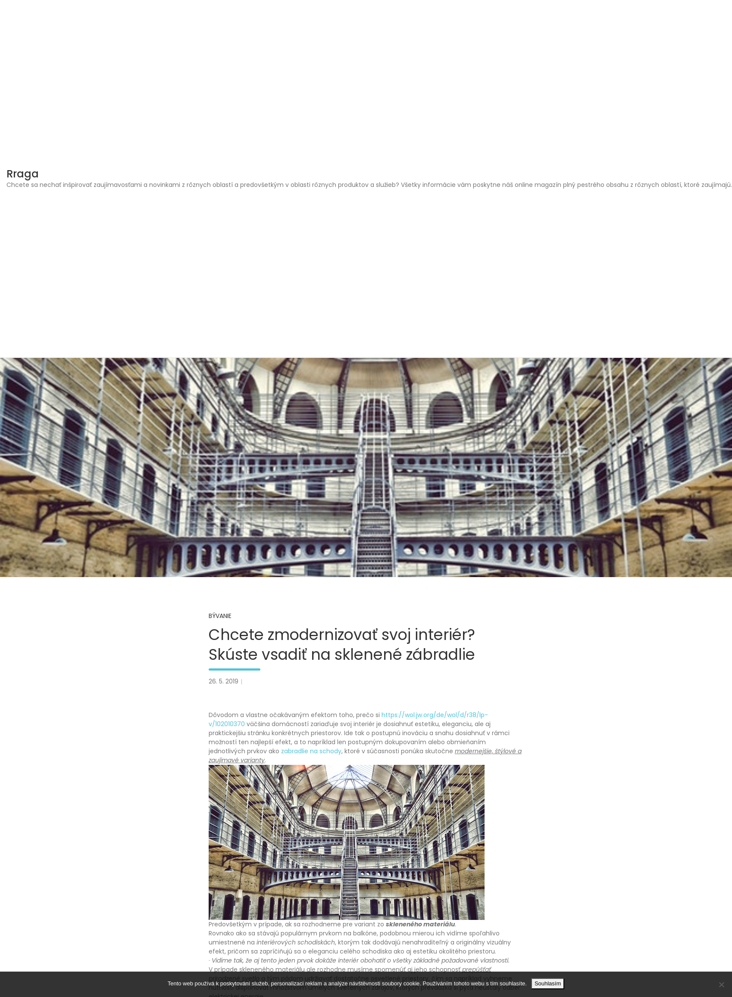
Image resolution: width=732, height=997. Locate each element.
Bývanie (220, 616)
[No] (721, 984)
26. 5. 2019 (223, 681)
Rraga (22, 174)
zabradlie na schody (311, 751)
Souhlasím (548, 983)
